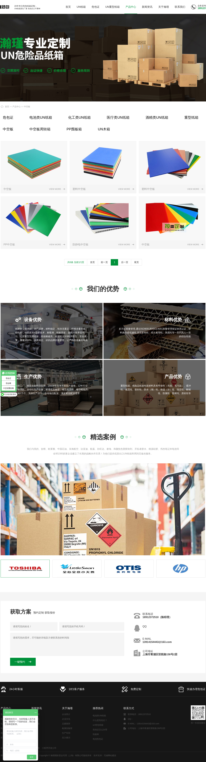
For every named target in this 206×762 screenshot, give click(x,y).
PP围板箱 (74, 129)
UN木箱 (104, 129)
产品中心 (16, 107)
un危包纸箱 (98, 725)
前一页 (104, 262)
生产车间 (66, 733)
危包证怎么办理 (100, 730)
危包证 (8, 117)
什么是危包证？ (100, 721)
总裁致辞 (66, 723)
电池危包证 (98, 739)
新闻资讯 (36, 708)
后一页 (124, 262)
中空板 (27, 107)
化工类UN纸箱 (79, 117)
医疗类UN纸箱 (118, 117)
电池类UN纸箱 (40, 117)
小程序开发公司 (49, 748)
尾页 (136, 262)
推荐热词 (98, 708)
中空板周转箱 (39, 129)
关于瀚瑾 (67, 708)
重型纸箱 (191, 117)
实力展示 (66, 737)
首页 (7, 107)
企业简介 (66, 714)
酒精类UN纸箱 (157, 117)
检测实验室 (67, 728)
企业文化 (66, 719)
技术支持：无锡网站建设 (105, 755)
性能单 (96, 735)
